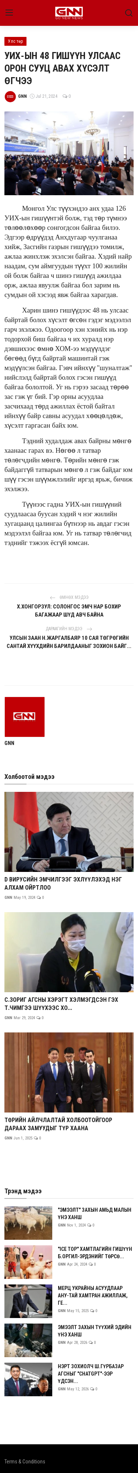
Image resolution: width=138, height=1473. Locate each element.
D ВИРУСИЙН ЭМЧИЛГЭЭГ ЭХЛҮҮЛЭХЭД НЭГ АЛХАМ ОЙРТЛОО (63, 883)
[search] (129, 13)
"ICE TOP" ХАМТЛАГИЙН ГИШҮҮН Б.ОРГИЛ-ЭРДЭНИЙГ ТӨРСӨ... (95, 1252)
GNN (9, 743)
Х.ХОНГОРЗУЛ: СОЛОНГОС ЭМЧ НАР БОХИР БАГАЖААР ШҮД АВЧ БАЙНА (69, 610)
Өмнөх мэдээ (69, 597)
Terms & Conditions (24, 1462)
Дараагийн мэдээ (69, 628)
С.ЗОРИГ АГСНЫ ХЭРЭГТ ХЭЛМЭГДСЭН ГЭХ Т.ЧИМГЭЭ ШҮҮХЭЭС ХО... (61, 1003)
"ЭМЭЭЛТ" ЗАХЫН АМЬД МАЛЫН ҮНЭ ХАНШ (94, 1213)
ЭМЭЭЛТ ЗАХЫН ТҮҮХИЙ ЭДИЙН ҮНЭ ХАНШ (94, 1331)
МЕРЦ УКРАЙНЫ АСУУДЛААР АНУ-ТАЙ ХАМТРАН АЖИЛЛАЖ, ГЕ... (93, 1295)
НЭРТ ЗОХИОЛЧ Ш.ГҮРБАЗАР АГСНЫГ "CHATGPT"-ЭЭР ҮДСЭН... (91, 1373)
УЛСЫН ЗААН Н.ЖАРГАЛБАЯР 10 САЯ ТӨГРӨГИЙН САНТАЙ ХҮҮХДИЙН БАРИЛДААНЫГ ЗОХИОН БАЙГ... (69, 642)
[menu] (9, 13)
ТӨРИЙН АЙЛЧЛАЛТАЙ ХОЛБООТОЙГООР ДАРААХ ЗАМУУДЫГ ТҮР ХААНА (58, 1124)
